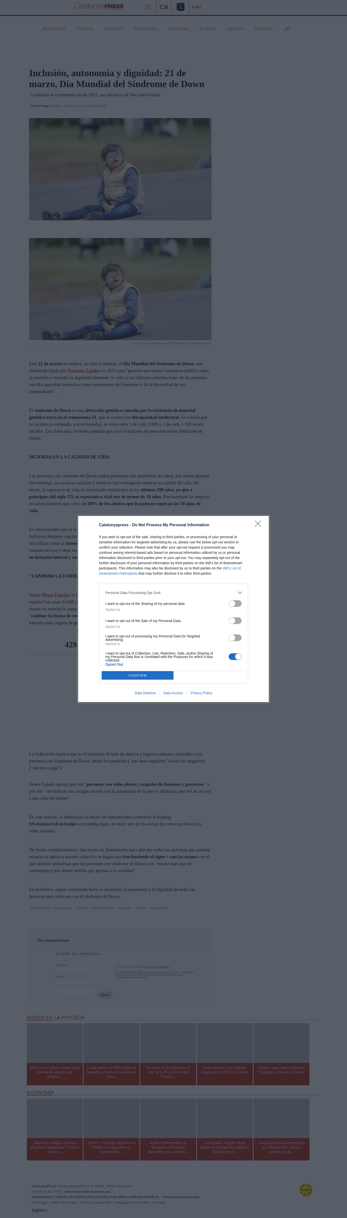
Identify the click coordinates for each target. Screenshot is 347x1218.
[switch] (235, 603)
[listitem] (173, 592)
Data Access (173, 693)
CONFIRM (137, 675)
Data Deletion (145, 693)
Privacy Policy (201, 693)
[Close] (259, 525)
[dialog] (173, 609)
